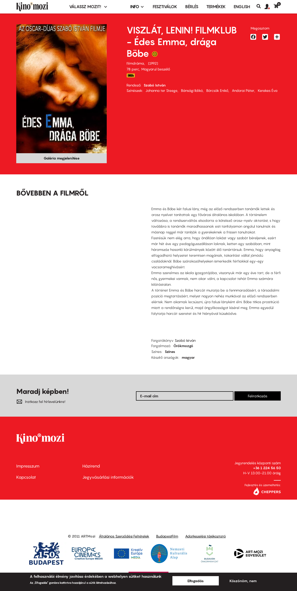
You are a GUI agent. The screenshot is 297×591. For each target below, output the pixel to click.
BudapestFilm (167, 536)
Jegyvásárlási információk (108, 477)
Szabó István (155, 85)
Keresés (260, 6)
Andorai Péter (243, 90)
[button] (269, 7)
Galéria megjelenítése (62, 158)
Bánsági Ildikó (192, 90)
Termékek (216, 6)
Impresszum (27, 466)
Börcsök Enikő (217, 90)
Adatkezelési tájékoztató (205, 536)
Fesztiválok (165, 6)
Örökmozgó (183, 346)
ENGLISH (242, 6)
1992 (153, 63)
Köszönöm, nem (243, 581)
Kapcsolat (26, 477)
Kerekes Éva (268, 90)
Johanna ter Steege (161, 90)
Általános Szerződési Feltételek (124, 536)
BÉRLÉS (191, 6)
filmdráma (135, 63)
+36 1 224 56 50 (267, 468)
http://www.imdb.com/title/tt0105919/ (130, 75)
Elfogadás (195, 581)
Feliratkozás (257, 396)
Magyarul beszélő (155, 69)
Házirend (91, 466)
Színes (170, 351)
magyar (188, 357)
